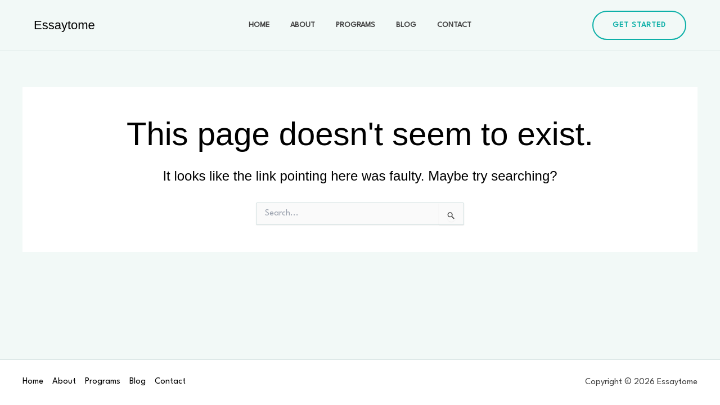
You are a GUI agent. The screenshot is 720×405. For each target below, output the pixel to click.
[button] (639, 25)
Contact (444, 25)
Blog (401, 25)
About (307, 25)
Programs (355, 25)
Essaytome (64, 25)
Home (269, 25)
